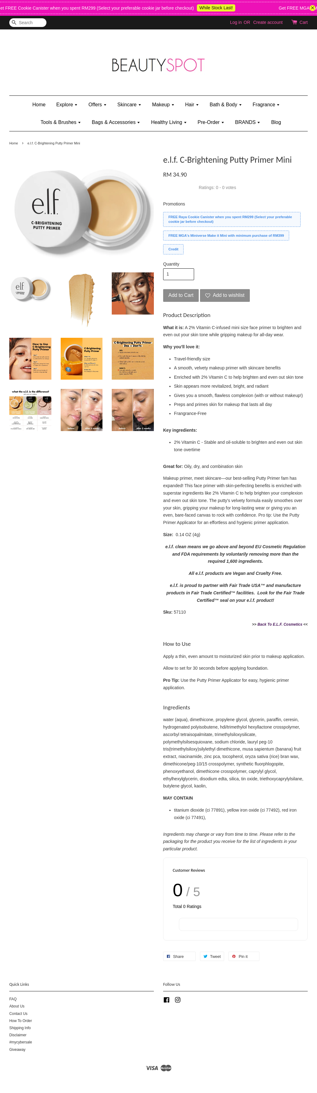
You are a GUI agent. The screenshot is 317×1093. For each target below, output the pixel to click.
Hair (192, 104)
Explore (67, 104)
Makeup (163, 104)
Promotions (174, 203)
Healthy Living (169, 122)
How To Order (20, 1021)
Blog (276, 122)
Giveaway (17, 1049)
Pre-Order (211, 122)
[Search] (27, 22)
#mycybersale (20, 1042)
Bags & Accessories (116, 122)
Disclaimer (18, 1035)
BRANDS (247, 122)
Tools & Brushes (61, 122)
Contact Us (18, 1013)
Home (39, 104)
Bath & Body (226, 104)
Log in (236, 22)
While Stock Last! (221, 7)
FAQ (13, 999)
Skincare (129, 104)
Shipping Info (20, 1028)
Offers (98, 104)
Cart (304, 22)
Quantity (171, 264)
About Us (16, 1006)
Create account (268, 22)
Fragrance (266, 104)
